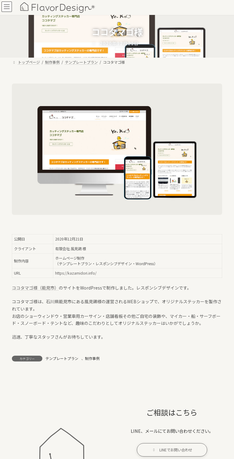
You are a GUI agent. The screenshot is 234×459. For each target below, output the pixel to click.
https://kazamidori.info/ (76, 273)
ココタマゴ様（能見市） (35, 288)
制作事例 (92, 358)
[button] (172, 450)
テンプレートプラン (61, 358)
